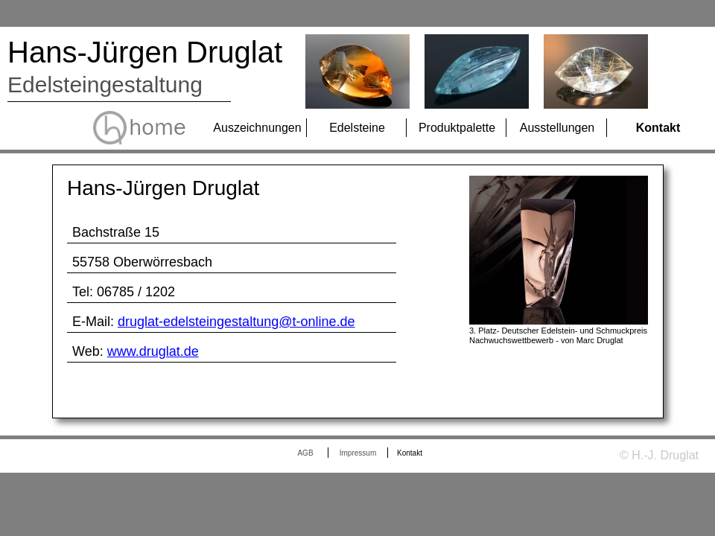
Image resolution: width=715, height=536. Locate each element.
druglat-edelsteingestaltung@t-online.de (236, 321)
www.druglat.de (153, 351)
